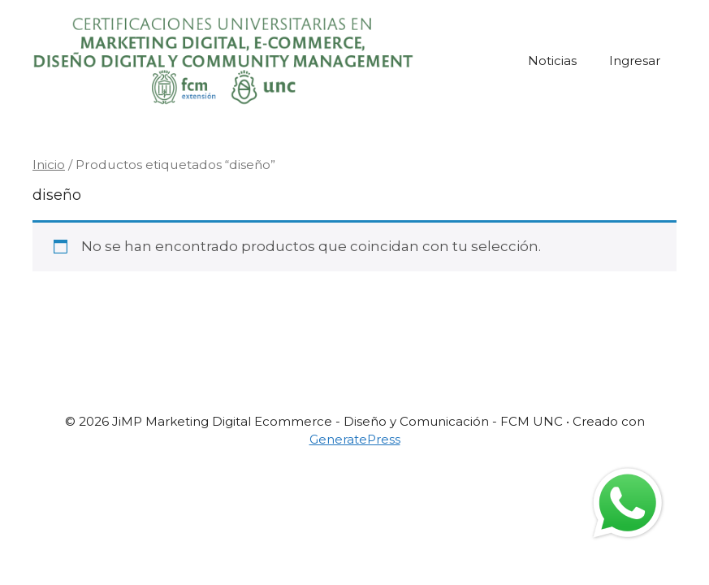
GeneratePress (354, 439)
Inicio (48, 164)
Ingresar (634, 60)
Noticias (552, 60)
